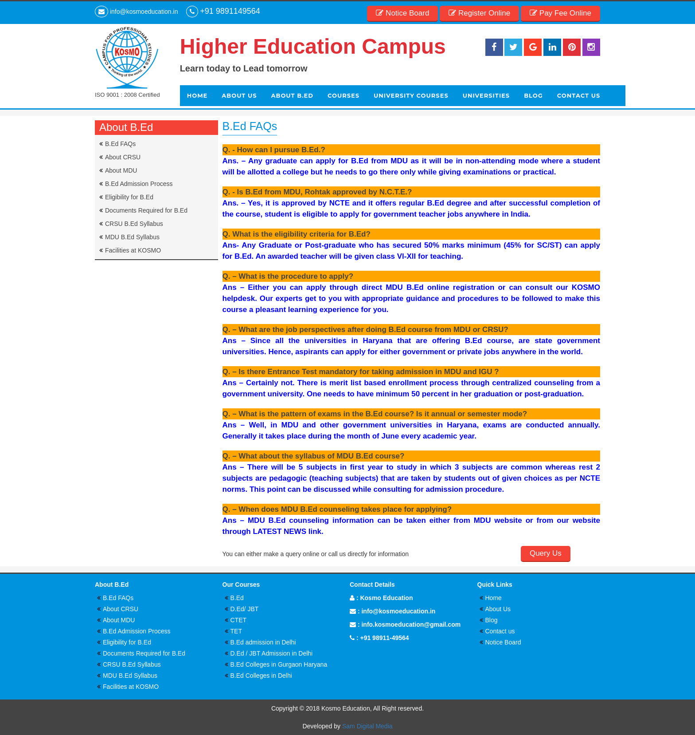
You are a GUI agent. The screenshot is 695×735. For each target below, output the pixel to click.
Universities (486, 95)
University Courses (411, 95)
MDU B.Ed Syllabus (132, 237)
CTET (238, 620)
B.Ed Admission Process (139, 183)
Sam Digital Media (367, 726)
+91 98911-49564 (384, 637)
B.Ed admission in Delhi (263, 642)
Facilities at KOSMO (133, 250)
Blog (533, 95)
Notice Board (503, 642)
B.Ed (237, 597)
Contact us (500, 631)
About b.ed (292, 95)
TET (236, 631)
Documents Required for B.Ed (146, 210)
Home (197, 95)
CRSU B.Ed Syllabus (134, 223)
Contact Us (578, 95)
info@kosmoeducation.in (398, 611)
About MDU (121, 170)
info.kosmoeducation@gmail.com (411, 624)
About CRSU (123, 157)
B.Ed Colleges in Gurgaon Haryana (279, 664)
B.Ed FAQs (120, 143)
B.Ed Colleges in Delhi (261, 675)
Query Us (546, 553)
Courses (343, 95)
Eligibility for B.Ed (129, 197)
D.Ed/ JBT (244, 608)
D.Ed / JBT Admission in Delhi (271, 653)
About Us (239, 95)
